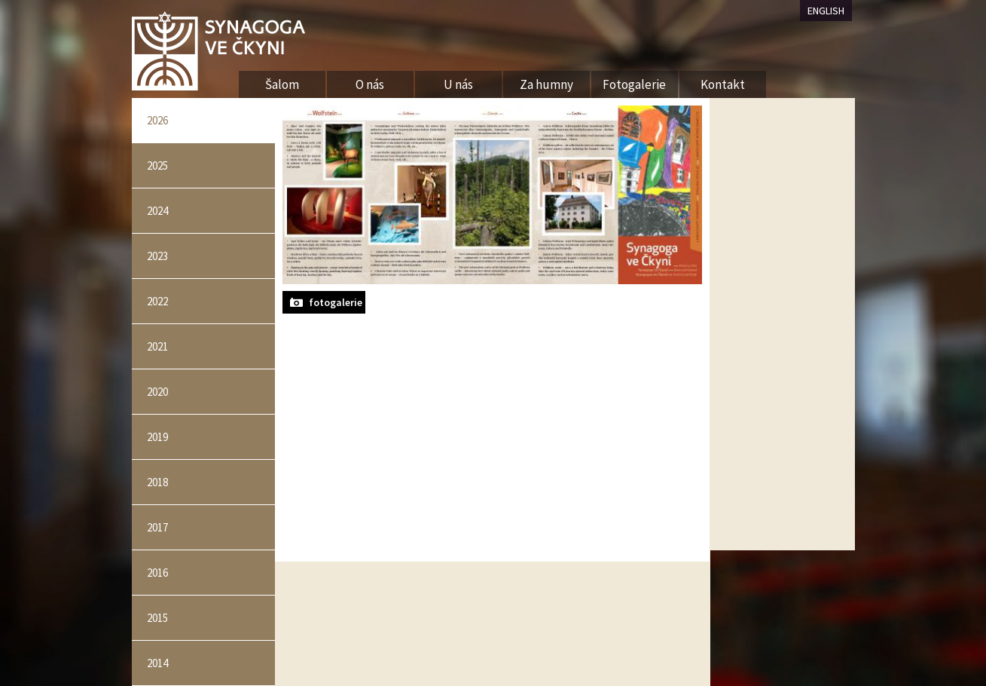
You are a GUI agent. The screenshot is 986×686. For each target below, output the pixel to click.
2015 (157, 618)
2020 (157, 391)
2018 (157, 482)
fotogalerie (335, 302)
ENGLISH (825, 10)
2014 (157, 663)
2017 (157, 527)
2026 (157, 120)
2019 (157, 437)
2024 (157, 211)
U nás (458, 84)
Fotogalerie (634, 84)
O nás (370, 84)
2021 (157, 346)
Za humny (546, 84)
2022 (157, 301)
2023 (157, 256)
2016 (157, 572)
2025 (157, 165)
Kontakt (723, 84)
